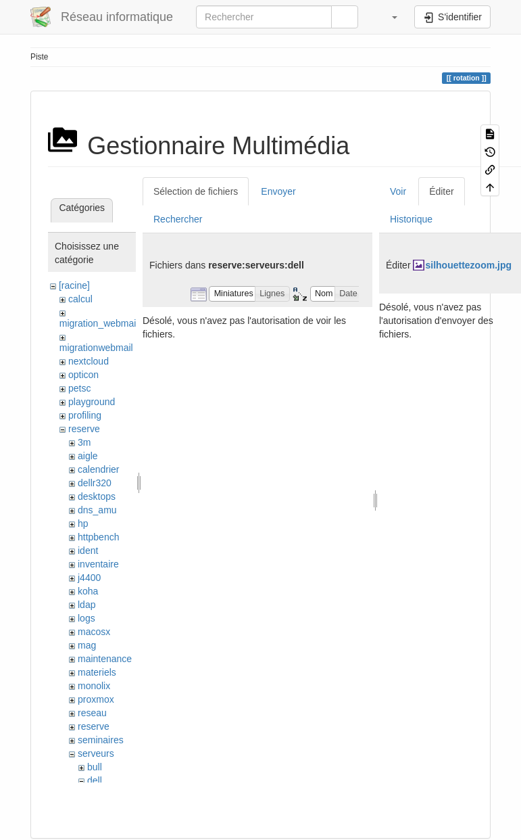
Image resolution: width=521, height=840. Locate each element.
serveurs (96, 753)
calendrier (98, 469)
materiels (97, 672)
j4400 (89, 577)
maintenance (105, 658)
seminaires (101, 739)
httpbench (99, 537)
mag (87, 645)
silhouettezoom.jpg (468, 265)
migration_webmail (99, 323)
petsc (79, 388)
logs (86, 618)
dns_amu (97, 510)
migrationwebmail (96, 347)
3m (84, 442)
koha (88, 591)
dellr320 (94, 482)
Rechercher (177, 219)
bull (94, 767)
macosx (94, 631)
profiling (84, 415)
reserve (84, 428)
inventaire (98, 564)
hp (83, 523)
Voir (398, 191)
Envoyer (278, 191)
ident (88, 550)
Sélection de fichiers (195, 191)
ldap (86, 604)
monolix (94, 685)
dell (94, 780)
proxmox (96, 699)
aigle (88, 455)
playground (91, 401)
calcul (80, 299)
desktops (97, 496)
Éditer (441, 191)
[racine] (74, 285)
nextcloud (88, 361)
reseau (92, 712)
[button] (387, 17)
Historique (411, 219)
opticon (83, 374)
